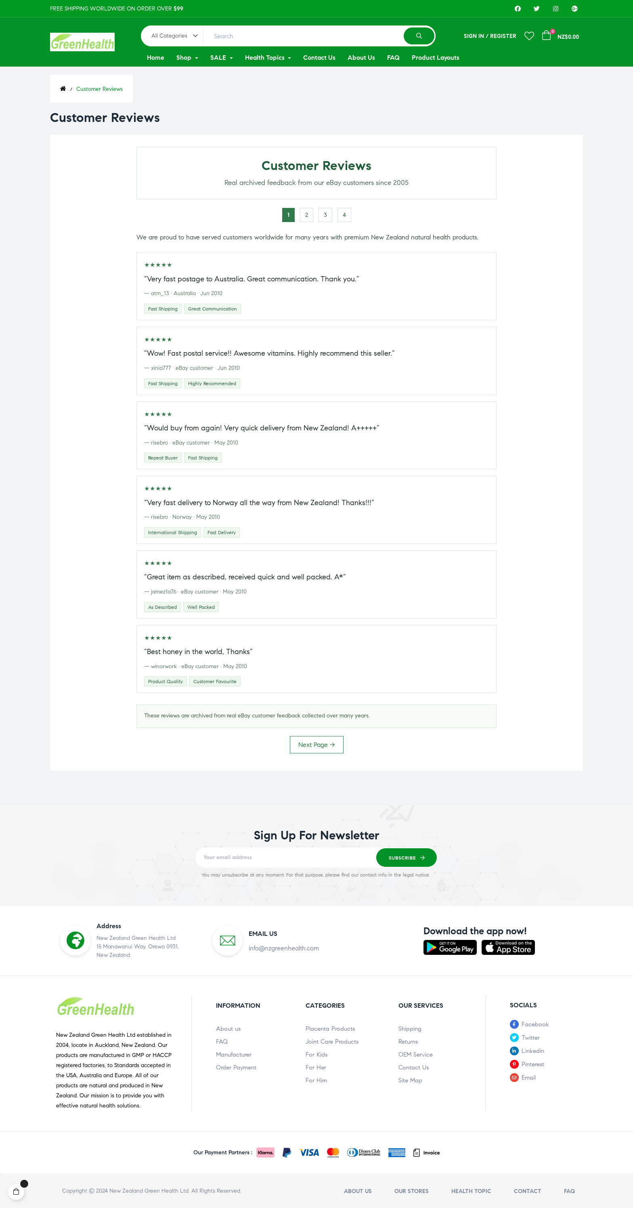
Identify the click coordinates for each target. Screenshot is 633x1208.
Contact (527, 1191)
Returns (408, 1041)
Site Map (410, 1080)
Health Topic (471, 1191)
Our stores (411, 1191)
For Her (316, 1067)
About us (228, 1028)
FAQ (222, 1041)
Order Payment (236, 1067)
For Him (316, 1080)
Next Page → (316, 745)
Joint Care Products (332, 1041)
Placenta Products (330, 1028)
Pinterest (533, 1064)
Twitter (531, 1037)
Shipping (409, 1028)
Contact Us (413, 1067)
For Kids (316, 1054)
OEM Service (415, 1054)
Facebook (535, 1024)
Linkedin (533, 1051)
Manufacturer (234, 1054)
